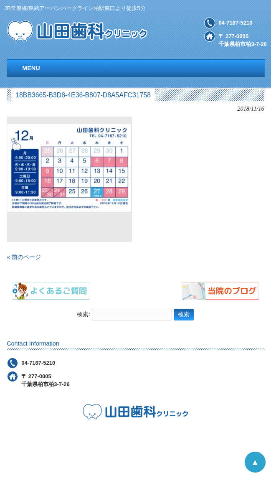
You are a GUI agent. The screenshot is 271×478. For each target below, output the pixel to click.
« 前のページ (24, 257)
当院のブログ (177, 451)
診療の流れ (117, 437)
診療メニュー (73, 437)
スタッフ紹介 (131, 451)
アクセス (189, 437)
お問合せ (258, 437)
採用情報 (224, 437)
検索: (83, 314)
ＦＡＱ (94, 451)
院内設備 (155, 437)
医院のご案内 (28, 437)
